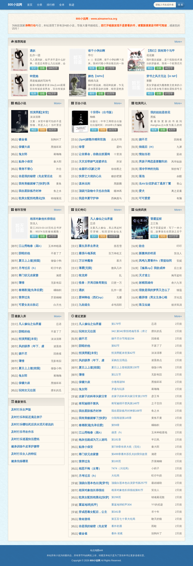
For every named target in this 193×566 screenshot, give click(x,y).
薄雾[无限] (85, 268)
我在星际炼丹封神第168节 (126, 410)
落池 (142, 176)
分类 (39, 4)
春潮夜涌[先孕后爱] (31, 290)
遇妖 (32, 50)
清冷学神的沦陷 (149, 168)
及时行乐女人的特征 (24, 453)
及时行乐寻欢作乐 (22, 431)
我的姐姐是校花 (160, 112)
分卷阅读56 (118, 381)
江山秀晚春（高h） (31, 245)
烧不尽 (143, 139)
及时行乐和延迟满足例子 (26, 417)
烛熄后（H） (147, 146)
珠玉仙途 (144, 304)
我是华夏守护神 (89, 198)
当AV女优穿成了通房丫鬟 (155, 183)
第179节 (116, 323)
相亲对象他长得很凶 (42, 218)
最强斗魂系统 (87, 253)
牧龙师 (83, 275)
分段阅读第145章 (121, 417)
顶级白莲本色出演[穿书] (94, 483)
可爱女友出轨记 (28, 304)
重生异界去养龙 (89, 245)
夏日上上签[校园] (29, 260)
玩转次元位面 (27, 390)
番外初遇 (116, 526)
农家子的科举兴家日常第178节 (129, 396)
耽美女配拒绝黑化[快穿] (94, 497)
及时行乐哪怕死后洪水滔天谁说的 (32, 424)
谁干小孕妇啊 (96, 50)
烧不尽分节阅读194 (122, 338)
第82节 (115, 345)
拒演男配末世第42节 (123, 352)
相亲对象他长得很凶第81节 (127, 490)
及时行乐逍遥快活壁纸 (25, 439)
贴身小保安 (26, 161)
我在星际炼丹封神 (30, 190)
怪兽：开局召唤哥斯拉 (93, 282)
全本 (61, 4)
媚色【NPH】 (96, 76)
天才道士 (144, 275)
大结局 (115, 475)
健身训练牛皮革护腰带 (25, 446)
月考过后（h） (28, 268)
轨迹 (71, 4)
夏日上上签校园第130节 (125, 367)
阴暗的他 (24, 253)
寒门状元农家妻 (28, 275)
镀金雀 (23, 139)
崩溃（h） (117, 432)
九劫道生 (84, 304)
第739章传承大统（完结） (126, 446)
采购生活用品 (119, 360)
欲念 (142, 245)
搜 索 (180, 4)
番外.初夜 (117, 533)
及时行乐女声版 (21, 409)
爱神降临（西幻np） (92, 297)
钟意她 (34, 76)
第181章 (116, 439)
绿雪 (81, 146)
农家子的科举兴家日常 (93, 396)
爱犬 (142, 190)
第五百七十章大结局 (123, 518)
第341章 (116, 511)
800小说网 (15, 4)
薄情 (21, 282)
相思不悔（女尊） (90, 468)
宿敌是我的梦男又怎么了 (154, 290)
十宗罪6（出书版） (102, 112)
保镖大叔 (24, 146)
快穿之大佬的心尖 (90, 176)
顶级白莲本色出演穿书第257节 (129, 482)
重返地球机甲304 (121, 504)
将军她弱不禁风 (89, 403)
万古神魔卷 (86, 260)
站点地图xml (96, 550)
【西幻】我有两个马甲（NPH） (160, 52)
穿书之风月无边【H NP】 (162, 76)
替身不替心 (26, 168)
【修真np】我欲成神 (152, 268)
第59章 (115, 425)
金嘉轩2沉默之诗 (89, 168)
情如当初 (144, 154)
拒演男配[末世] (39, 112)
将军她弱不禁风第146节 (125, 403)
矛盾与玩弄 (118, 389)
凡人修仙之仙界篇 (101, 218)
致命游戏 (84, 519)
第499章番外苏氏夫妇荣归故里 (129, 454)
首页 (29, 4)
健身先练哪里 (19, 461)
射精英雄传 (146, 282)
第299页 (116, 497)
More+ (178, 41)
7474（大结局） (120, 468)
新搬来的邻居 (147, 253)
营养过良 (24, 297)
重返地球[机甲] (88, 504)
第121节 (116, 374)
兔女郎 (23, 154)
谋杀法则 (84, 183)
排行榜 (51, 4)
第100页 (116, 461)
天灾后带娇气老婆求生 (93, 161)
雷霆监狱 (156, 218)
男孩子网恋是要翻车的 (153, 161)
